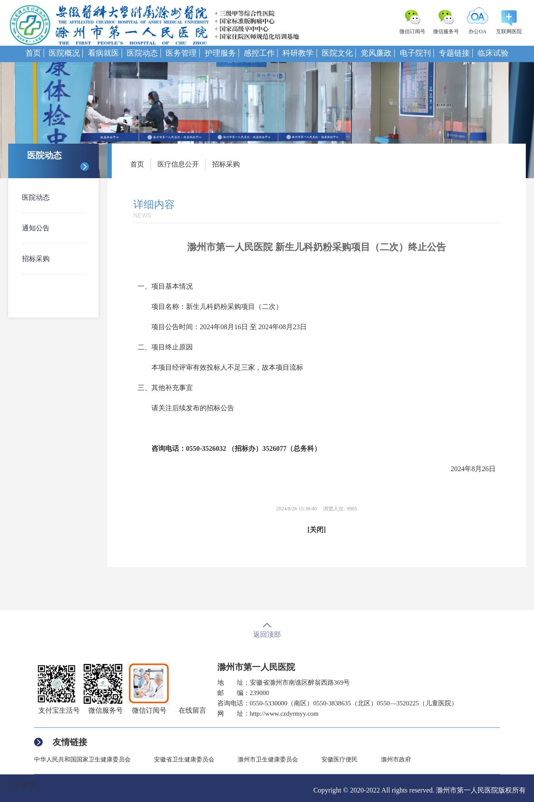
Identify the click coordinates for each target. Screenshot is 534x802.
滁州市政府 (396, 759)
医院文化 (337, 53)
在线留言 (192, 710)
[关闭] (317, 529)
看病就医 (103, 53)
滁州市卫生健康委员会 (268, 759)
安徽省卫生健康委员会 (184, 759)
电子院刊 (415, 53)
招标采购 (36, 258)
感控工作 (259, 53)
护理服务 (220, 53)
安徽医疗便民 (339, 759)
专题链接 (454, 53)
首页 (33, 53)
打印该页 (22, 785)
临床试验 (493, 53)
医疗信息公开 (178, 164)
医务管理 (181, 53)
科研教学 (298, 53)
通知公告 (36, 228)
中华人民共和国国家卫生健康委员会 (82, 759)
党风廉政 (376, 53)
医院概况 (64, 53)
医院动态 (142, 53)
